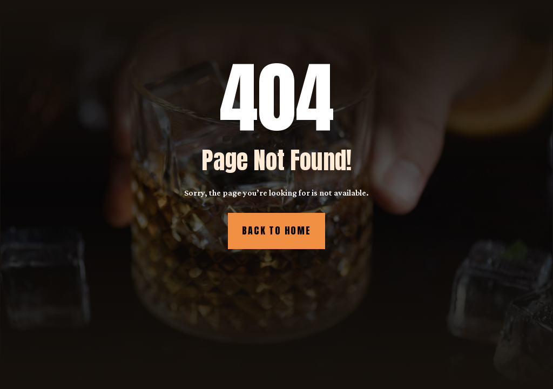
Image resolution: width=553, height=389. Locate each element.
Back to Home (276, 230)
